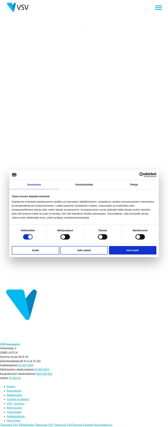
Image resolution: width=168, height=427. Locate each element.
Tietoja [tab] (134, 184)
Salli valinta (84, 250)
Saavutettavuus (103, 425)
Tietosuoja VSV (44, 425)
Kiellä (35, 250)
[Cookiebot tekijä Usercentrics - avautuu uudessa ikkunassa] (141, 174)
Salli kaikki (132, 250)
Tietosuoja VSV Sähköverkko (17, 425)
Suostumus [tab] (34, 184)
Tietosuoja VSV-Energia (68, 425)
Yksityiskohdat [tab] (84, 184)
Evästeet (88, 425)
